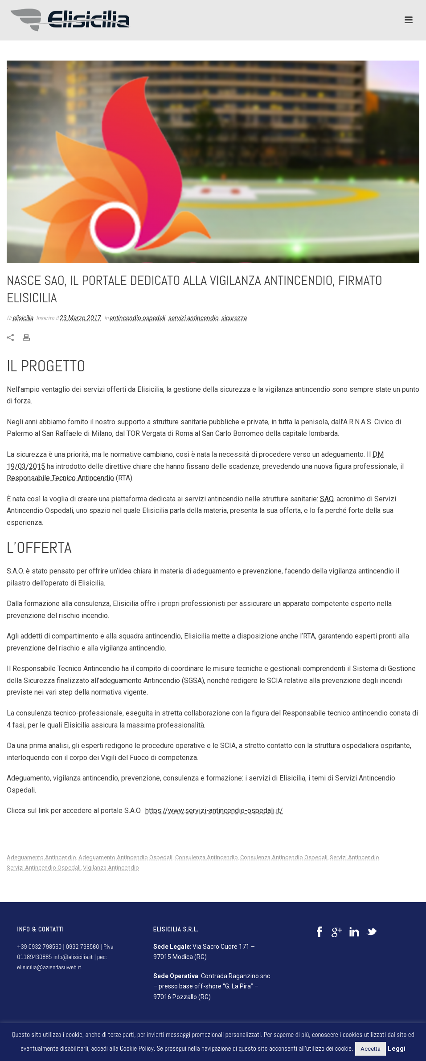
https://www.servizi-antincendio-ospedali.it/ (214, 810)
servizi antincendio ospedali (44, 867)
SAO (326, 499)
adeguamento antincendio (41, 857)
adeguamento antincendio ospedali (125, 857)
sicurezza (234, 317)
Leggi (397, 1049)
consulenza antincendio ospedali (284, 857)
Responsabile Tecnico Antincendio (60, 478)
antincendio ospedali (137, 317)
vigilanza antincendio (111, 867)
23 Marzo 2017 (80, 317)
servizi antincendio (193, 317)
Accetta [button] (370, 1048)
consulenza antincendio (206, 857)
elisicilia (23, 317)
